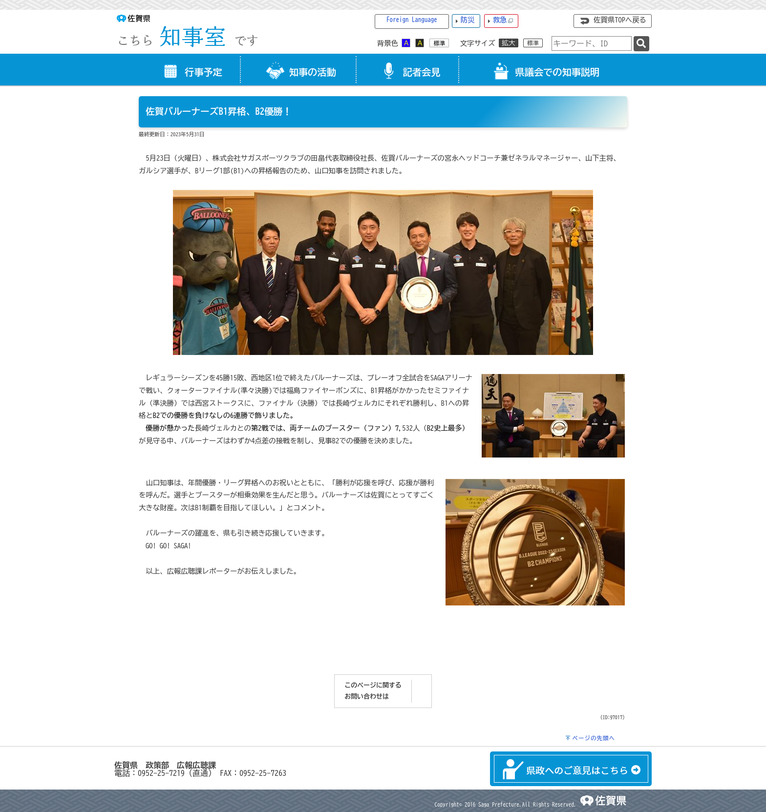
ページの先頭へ (593, 738)
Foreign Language (411, 20)
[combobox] (591, 43)
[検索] (641, 43)
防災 (468, 19)
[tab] (189, 69)
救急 (503, 20)
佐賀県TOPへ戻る (620, 19)
